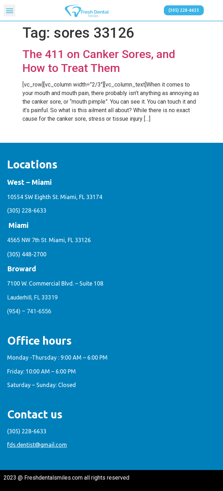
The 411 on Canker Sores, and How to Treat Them (98, 60)
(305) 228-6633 (26, 210)
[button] (9, 10)
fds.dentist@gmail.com (37, 445)
